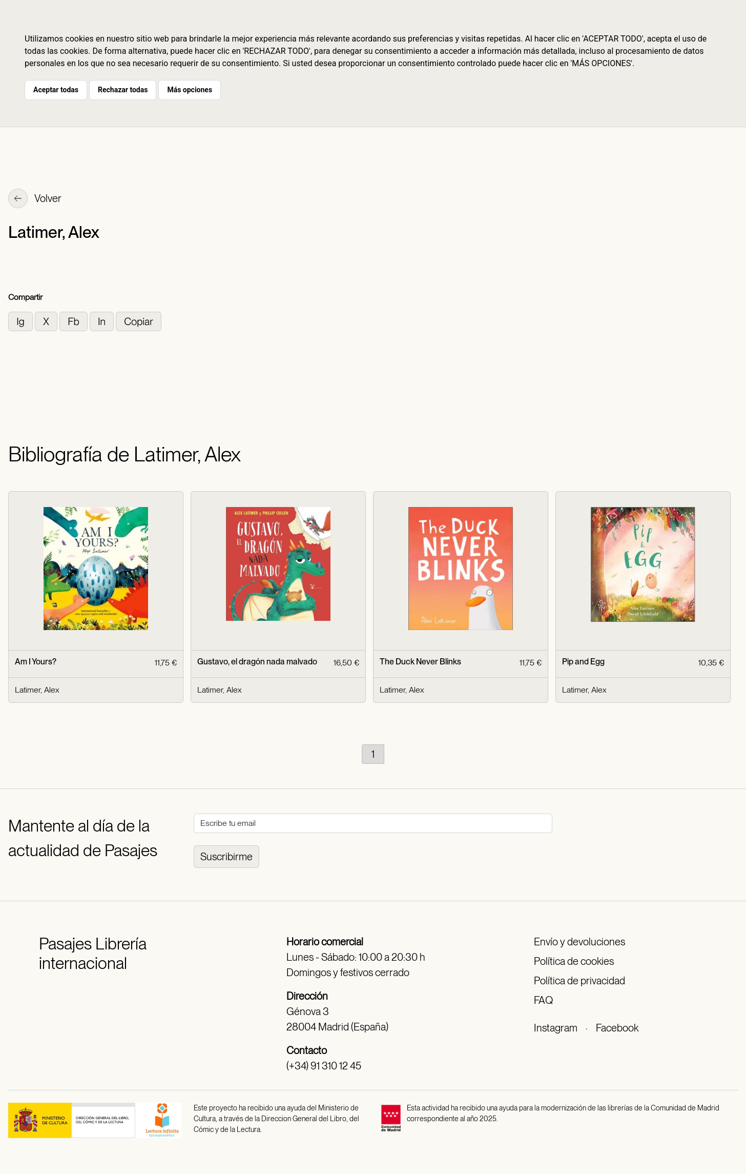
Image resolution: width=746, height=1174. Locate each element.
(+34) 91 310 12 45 (323, 1066)
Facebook (617, 1028)
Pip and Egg (583, 661)
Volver (34, 199)
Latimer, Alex (37, 690)
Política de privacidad (579, 981)
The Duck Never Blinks (420, 661)
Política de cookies (574, 961)
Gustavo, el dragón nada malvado (257, 661)
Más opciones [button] (189, 90)
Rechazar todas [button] (123, 90)
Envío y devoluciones (579, 942)
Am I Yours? (35, 661)
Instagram (555, 1028)
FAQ (543, 1000)
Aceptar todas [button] (55, 90)
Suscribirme (226, 857)
